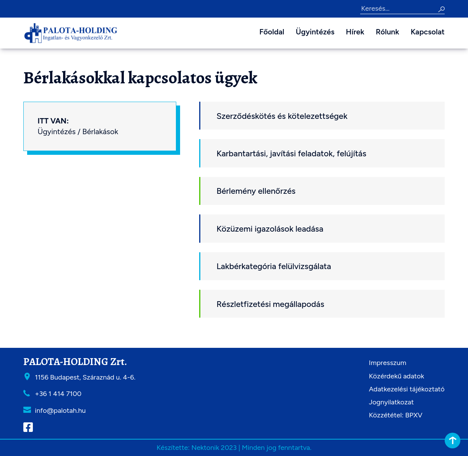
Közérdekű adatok (396, 376)
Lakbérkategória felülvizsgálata (273, 266)
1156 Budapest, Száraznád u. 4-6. (85, 377)
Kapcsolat (428, 31)
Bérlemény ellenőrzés (256, 191)
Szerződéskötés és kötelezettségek (282, 116)
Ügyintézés (315, 31)
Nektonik (205, 447)
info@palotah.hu (60, 410)
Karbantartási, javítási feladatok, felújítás (291, 153)
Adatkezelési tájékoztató (407, 389)
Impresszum (387, 363)
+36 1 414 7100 (58, 393)
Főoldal (271, 31)
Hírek (355, 31)
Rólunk (387, 31)
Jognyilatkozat (391, 402)
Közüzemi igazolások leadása (269, 229)
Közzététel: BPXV (395, 415)
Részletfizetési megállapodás (270, 304)
